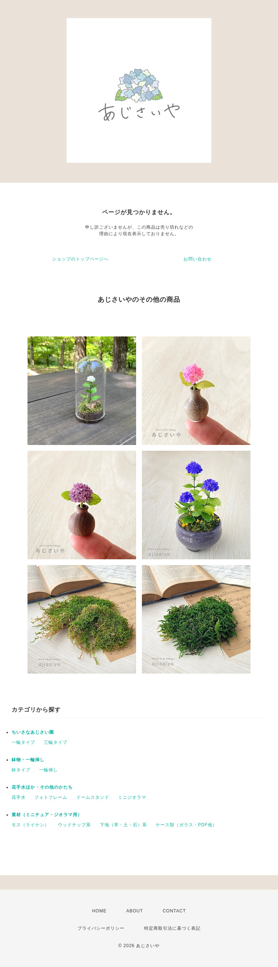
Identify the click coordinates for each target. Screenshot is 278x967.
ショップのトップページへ (80, 259)
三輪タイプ (55, 742)
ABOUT (134, 910)
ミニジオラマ (132, 797)
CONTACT (174, 910)
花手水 (19, 797)
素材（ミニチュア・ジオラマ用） (47, 814)
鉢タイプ (21, 769)
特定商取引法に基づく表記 (172, 928)
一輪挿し (48, 769)
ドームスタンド (92, 797)
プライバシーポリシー (101, 928)
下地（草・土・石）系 (123, 824)
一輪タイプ (23, 742)
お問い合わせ (198, 259)
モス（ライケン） (30, 824)
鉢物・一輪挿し (28, 759)
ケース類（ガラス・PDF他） (186, 824)
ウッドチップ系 (74, 824)
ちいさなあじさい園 (33, 732)
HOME (99, 910)
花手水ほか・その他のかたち (42, 787)
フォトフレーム (50, 797)
